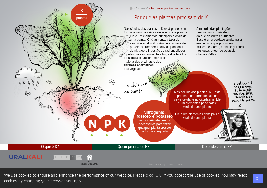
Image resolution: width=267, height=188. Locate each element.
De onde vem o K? (217, 146)
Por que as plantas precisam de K (170, 8)
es (79, 157)
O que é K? (142, 8)
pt (73, 157)
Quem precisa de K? (134, 146)
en (62, 157)
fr (67, 157)
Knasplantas (81, 14)
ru (57, 157)
